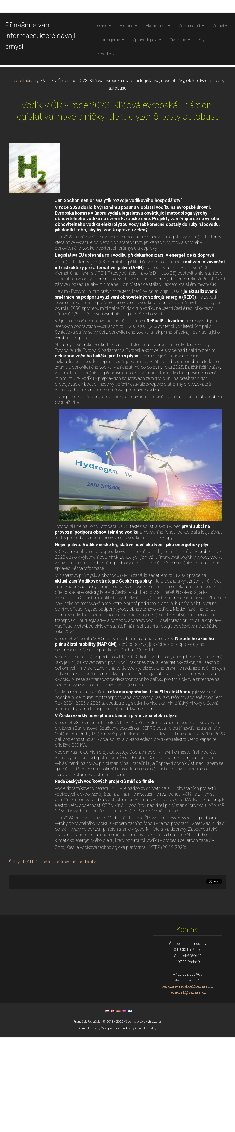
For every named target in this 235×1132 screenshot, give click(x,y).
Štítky (14, 957)
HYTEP (30, 957)
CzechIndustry (25, 175)
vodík (45, 957)
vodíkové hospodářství (75, 957)
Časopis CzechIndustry (117, 1123)
